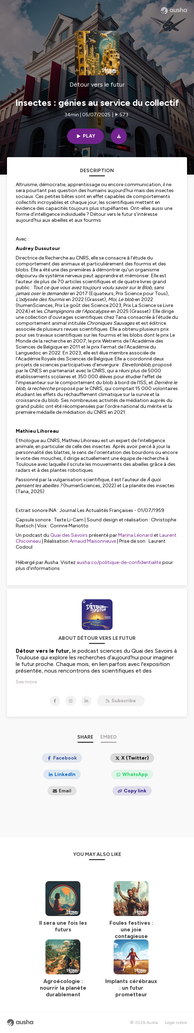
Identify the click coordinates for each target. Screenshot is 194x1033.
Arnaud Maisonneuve (93, 541)
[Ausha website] (174, 10)
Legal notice (176, 1022)
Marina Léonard (135, 535)
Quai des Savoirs (69, 535)
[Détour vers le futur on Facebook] (55, 701)
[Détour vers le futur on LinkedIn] (86, 701)
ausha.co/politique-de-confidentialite (119, 562)
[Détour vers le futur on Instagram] (70, 701)
